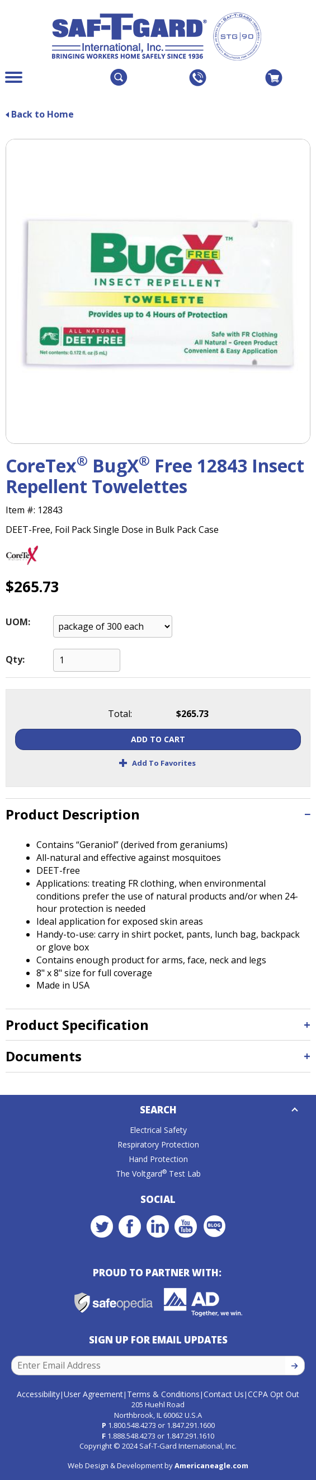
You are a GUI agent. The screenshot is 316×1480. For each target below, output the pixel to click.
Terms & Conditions (163, 1394)
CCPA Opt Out (273, 1394)
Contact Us (224, 1394)
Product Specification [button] (77, 1024)
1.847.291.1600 (191, 1425)
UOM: (18, 622)
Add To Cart (158, 739)
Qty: (15, 659)
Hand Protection (158, 1159)
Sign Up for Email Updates (158, 1339)
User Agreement (93, 1394)
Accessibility (38, 1394)
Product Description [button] (73, 814)
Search (158, 1109)
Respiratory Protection (158, 1144)
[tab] (158, 814)
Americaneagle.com (211, 1465)
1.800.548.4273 (132, 1425)
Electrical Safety (158, 1130)
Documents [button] (44, 1056)
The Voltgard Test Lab (158, 1173)
